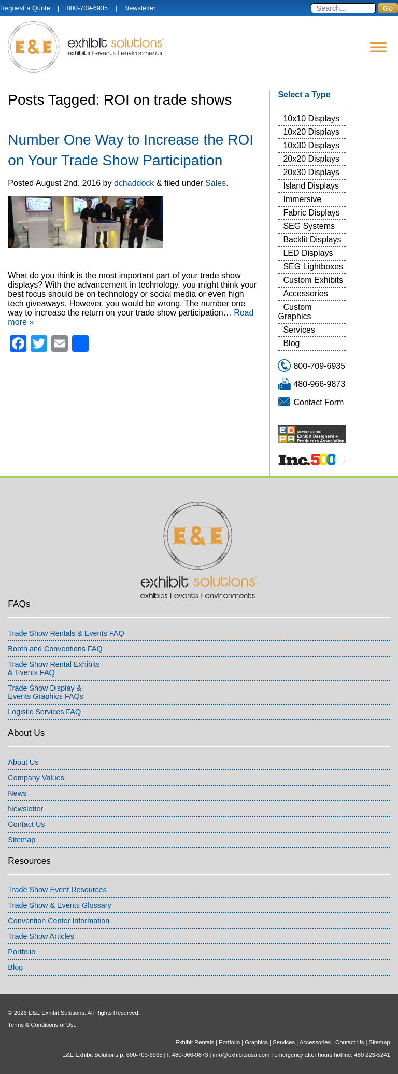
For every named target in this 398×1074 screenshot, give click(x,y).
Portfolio (21, 952)
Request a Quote (25, 8)
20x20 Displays (311, 158)
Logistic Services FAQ (44, 712)
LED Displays (308, 253)
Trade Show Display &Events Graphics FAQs (45, 692)
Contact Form (318, 402)
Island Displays (311, 185)
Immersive (302, 199)
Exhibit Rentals (194, 1042)
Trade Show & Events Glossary (59, 905)
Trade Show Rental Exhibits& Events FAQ (54, 668)
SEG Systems (309, 226)
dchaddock (134, 183)
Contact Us (26, 824)
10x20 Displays (311, 131)
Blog (291, 343)
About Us (23, 762)
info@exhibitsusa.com (241, 1055)
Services (299, 329)
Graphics (256, 1042)
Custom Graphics (294, 312)
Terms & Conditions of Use (42, 1025)
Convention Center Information (58, 921)
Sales (215, 183)
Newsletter (139, 8)
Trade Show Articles (41, 936)
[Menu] (378, 47)
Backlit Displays (312, 239)
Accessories (305, 293)
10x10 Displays (311, 118)
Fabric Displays (311, 212)
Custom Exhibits (313, 280)
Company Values (36, 778)
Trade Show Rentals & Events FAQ (66, 633)
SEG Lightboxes (313, 266)
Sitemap (21, 840)
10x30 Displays (311, 145)
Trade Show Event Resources (57, 889)
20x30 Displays (311, 172)
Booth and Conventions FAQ (55, 649)
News (17, 793)
